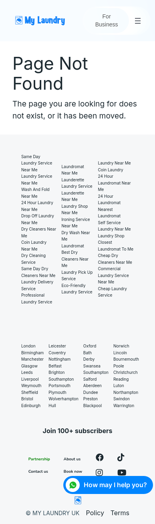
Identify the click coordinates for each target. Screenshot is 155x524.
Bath (87, 352)
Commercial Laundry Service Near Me (113, 275)
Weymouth (31, 385)
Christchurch (125, 372)
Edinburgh (30, 405)
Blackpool (92, 405)
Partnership (39, 459)
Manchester (32, 359)
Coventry (57, 352)
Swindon (121, 398)
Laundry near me (114, 163)
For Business (106, 20)
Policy (95, 513)
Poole (118, 365)
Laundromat (72, 245)
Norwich (121, 345)
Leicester (57, 345)
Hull (52, 405)
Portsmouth (59, 385)
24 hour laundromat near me (114, 183)
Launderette (72, 179)
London (28, 345)
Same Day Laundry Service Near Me (36, 163)
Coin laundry (110, 169)
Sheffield (29, 392)
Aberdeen (92, 385)
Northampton (125, 392)
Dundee (90, 392)
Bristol (27, 398)
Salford (90, 379)
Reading (121, 379)
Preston (90, 398)
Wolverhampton (63, 398)
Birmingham (32, 352)
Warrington (123, 405)
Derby (89, 359)
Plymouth (57, 392)
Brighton (56, 372)
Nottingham (59, 359)
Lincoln (120, 352)
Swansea (92, 365)
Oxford (89, 345)
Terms (120, 513)
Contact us (38, 471)
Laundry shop (111, 235)
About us (72, 459)
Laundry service (76, 186)
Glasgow (29, 365)
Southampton (61, 379)
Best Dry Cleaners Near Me (75, 259)
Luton (118, 385)
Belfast (55, 365)
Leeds (27, 372)
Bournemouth (126, 359)
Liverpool (30, 379)
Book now (73, 471)
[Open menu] (138, 21)
